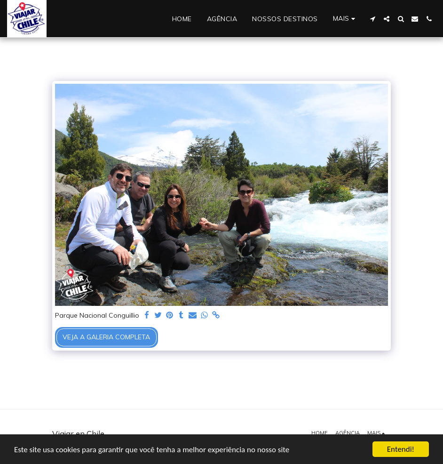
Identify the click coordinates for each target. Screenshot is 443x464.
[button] (372, 19)
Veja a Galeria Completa (106, 337)
